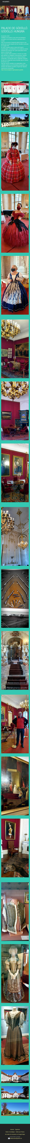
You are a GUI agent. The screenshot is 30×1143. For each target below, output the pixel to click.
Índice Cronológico (10, 1132)
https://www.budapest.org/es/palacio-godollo (12, 70)
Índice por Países (20, 1132)
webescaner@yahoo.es (15, 1138)
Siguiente (17, 1129)
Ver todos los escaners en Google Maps (15, 1134)
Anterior (12, 1129)
